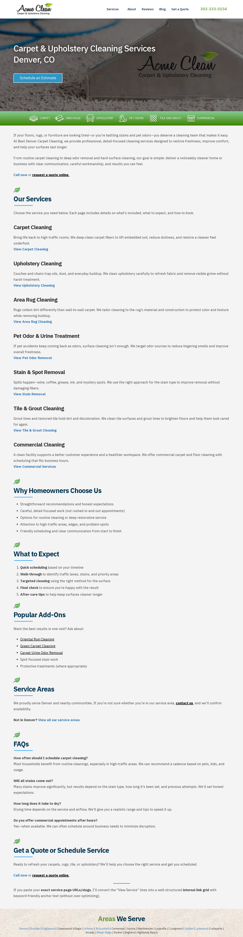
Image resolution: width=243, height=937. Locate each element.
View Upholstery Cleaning (34, 285)
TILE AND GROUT (165, 118)
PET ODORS (131, 118)
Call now (20, 175)
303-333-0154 (213, 8)
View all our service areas (59, 720)
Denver (23, 929)
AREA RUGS (67, 118)
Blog (162, 9)
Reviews (148, 9)
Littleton (88, 929)
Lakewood (202, 929)
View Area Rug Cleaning (33, 322)
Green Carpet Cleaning (37, 646)
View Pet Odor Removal (33, 358)
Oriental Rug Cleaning (37, 639)
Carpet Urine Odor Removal (41, 653)
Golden (189, 929)
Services (113, 9)
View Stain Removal (30, 394)
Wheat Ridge (104, 932)
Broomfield (103, 929)
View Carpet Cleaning (31, 249)
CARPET (38, 118)
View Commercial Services (35, 467)
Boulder (35, 929)
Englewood (49, 929)
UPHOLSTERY (99, 118)
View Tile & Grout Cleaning (35, 430)
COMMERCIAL (200, 118)
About (131, 9)
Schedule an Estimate (38, 77)
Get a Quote (180, 9)
